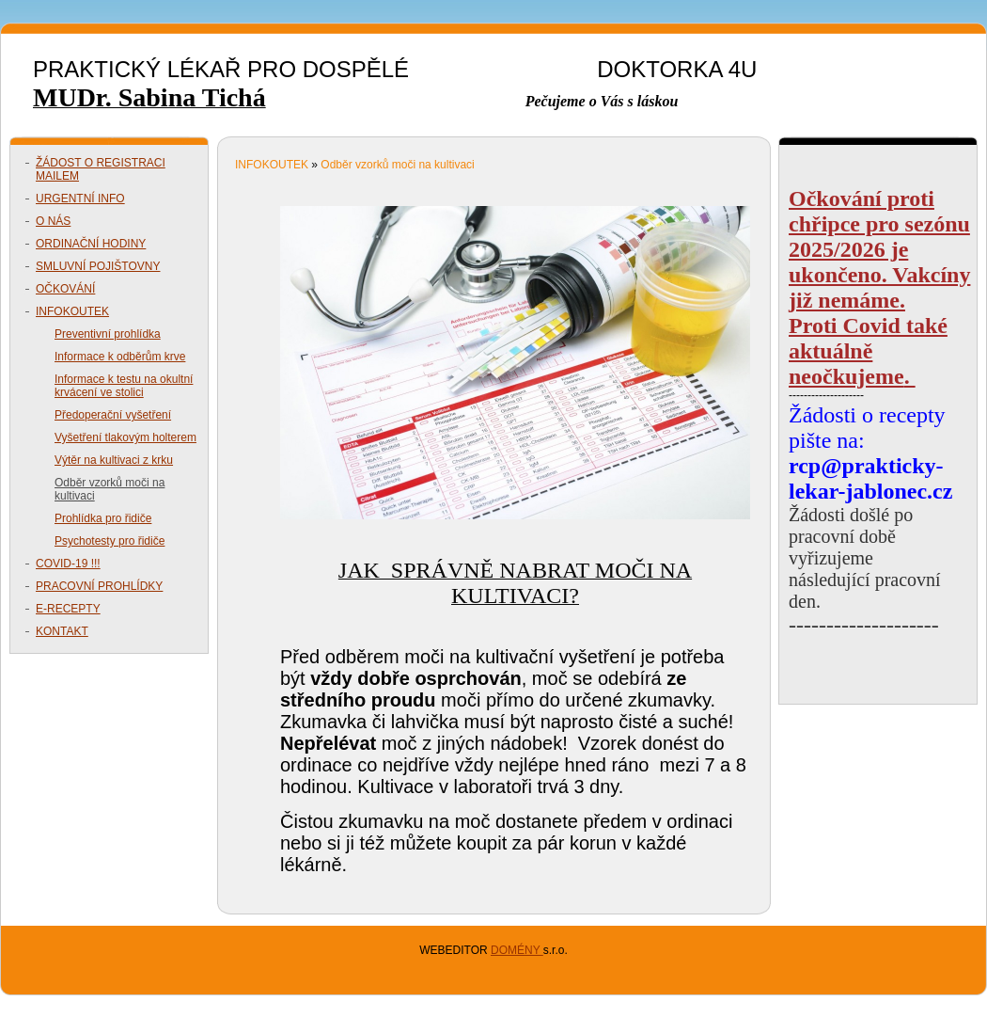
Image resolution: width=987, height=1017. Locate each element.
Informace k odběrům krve (120, 356)
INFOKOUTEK (72, 311)
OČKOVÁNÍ (65, 288)
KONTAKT (62, 631)
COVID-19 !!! (68, 563)
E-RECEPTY (68, 608)
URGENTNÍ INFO (80, 198)
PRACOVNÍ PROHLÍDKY (99, 586)
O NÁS (53, 221)
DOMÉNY (517, 950)
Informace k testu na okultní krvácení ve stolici (124, 386)
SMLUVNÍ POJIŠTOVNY (98, 266)
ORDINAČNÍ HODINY (91, 243)
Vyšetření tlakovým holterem (125, 437)
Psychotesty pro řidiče (109, 541)
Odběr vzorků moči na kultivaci (109, 489)
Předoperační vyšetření (113, 414)
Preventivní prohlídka (108, 334)
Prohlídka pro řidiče (103, 518)
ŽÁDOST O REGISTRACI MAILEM (100, 169)
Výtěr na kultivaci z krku (114, 460)
